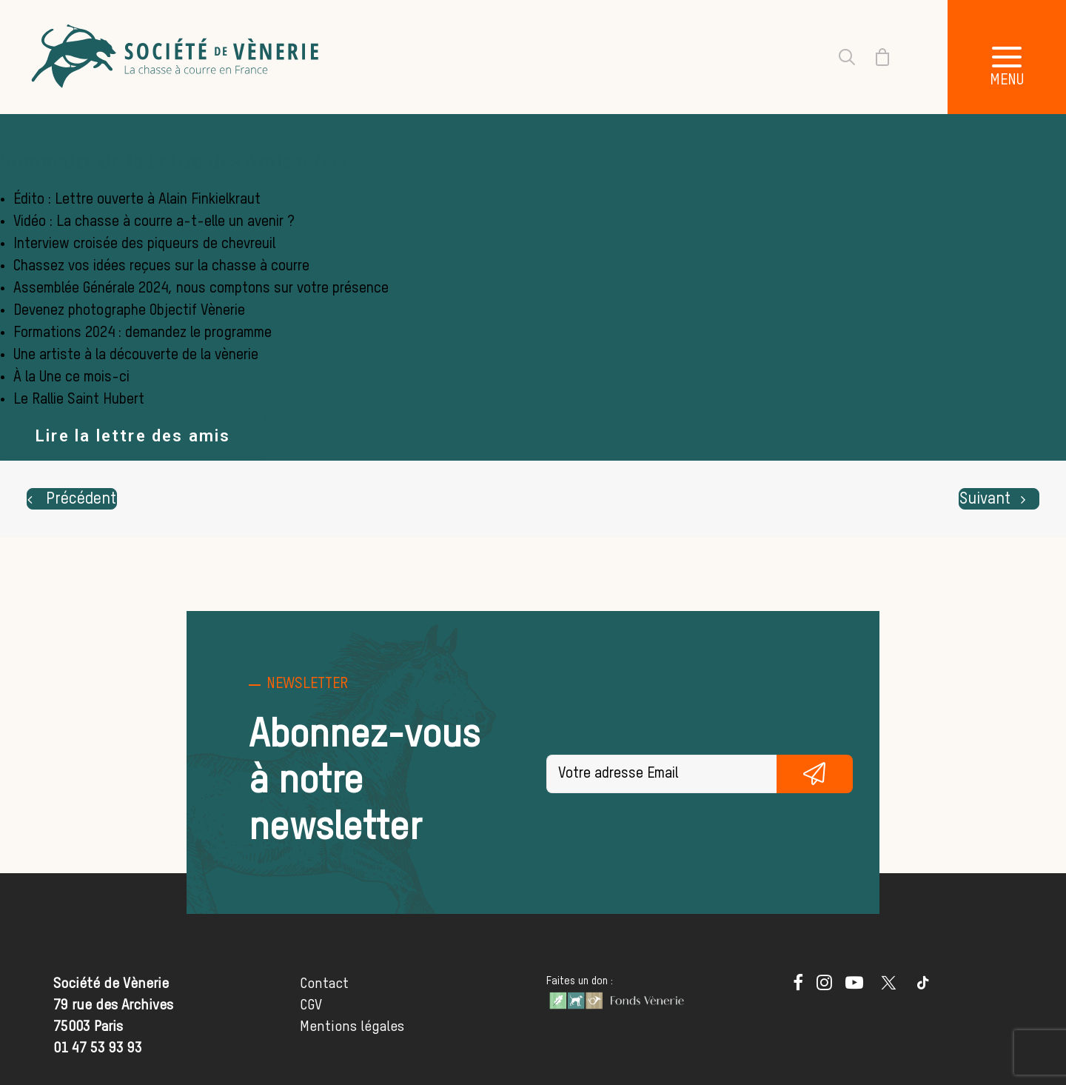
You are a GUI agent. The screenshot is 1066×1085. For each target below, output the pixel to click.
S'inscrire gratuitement (815, 774)
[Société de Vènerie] (177, 57)
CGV (311, 1005)
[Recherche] (838, 57)
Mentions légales (352, 1027)
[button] (1007, 57)
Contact (324, 984)
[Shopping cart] (873, 57)
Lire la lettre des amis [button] (133, 436)
